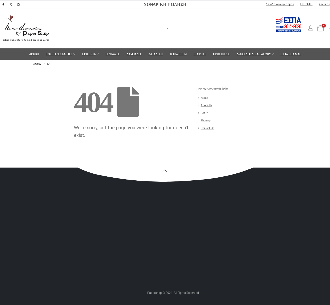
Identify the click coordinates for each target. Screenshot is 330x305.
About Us (206, 105)
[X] (11, 4)
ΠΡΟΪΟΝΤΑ (89, 54)
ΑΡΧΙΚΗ (34, 54)
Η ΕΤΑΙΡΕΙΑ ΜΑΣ (291, 54)
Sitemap (205, 120)
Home (204, 97)
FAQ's (204, 113)
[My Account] (310, 28)
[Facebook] (3, 4)
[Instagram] (18, 4)
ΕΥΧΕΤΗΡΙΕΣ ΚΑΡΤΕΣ (59, 54)
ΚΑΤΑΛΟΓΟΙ (156, 54)
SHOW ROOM (178, 54)
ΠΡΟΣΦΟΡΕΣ (221, 54)
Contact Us (207, 128)
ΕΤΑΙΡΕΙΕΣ (200, 54)
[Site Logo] (25, 28)
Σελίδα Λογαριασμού (280, 4)
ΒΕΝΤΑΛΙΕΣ (113, 54)
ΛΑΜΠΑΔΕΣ (134, 54)
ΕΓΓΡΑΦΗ (306, 4)
